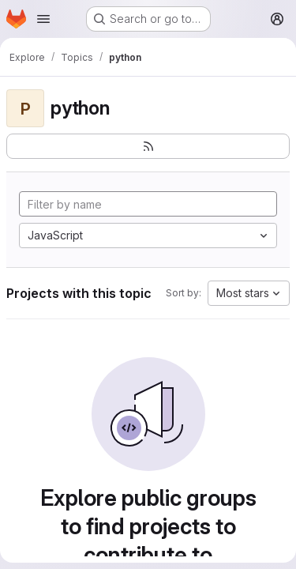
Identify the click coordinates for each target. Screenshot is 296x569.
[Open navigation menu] (43, 19)
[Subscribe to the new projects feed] (148, 146)
